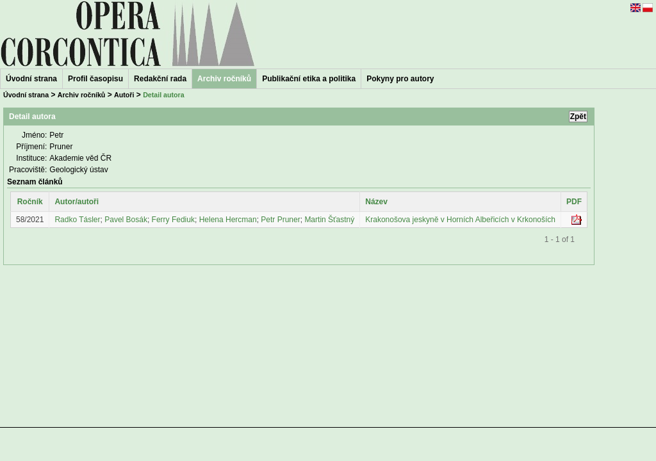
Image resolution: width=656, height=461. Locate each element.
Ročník (30, 201)
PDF (574, 201)
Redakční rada (160, 78)
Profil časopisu (95, 78)
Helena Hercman (228, 219)
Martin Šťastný (329, 219)
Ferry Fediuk (173, 219)
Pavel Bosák (125, 219)
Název (376, 201)
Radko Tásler (77, 219)
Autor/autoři (76, 201)
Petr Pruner (280, 219)
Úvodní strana (31, 78)
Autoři (124, 95)
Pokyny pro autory (400, 78)
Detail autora (163, 95)
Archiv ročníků (82, 95)
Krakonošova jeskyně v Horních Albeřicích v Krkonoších (460, 219)
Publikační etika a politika (309, 78)
